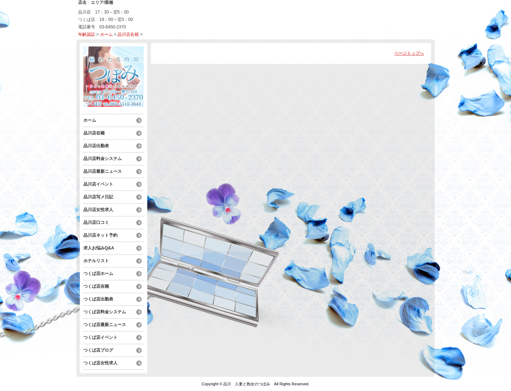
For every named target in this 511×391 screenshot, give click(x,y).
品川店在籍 (128, 34)
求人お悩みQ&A (98, 248)
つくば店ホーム (98, 273)
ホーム (106, 34)
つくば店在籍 (96, 286)
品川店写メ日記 (98, 196)
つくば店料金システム (104, 311)
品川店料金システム (102, 158)
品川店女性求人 (98, 209)
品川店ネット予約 (100, 235)
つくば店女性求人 (100, 362)
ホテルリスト (96, 260)
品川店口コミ (96, 222)
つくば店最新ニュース (104, 324)
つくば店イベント (100, 337)
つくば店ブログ (98, 350)
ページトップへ (409, 53)
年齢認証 (86, 34)
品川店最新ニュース (102, 171)
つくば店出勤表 (98, 299)
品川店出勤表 (96, 145)
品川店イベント (98, 184)
